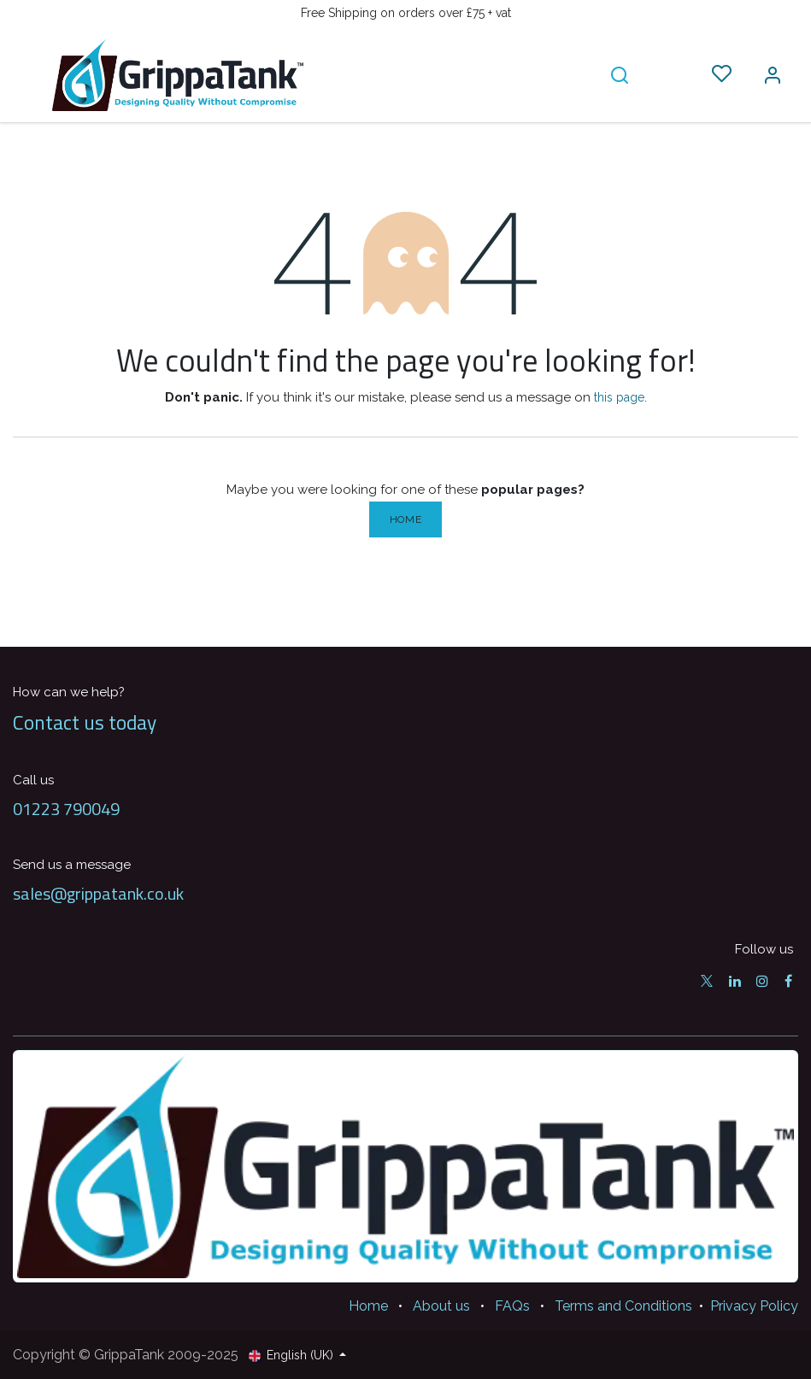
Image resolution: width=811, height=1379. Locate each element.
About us (441, 1306)
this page (619, 397)
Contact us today (84, 722)
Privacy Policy (754, 1306)
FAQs (512, 1306)
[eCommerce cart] (670, 74)
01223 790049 (66, 808)
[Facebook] (788, 981)
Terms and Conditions (623, 1306)
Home (405, 519)
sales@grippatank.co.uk (98, 893)
